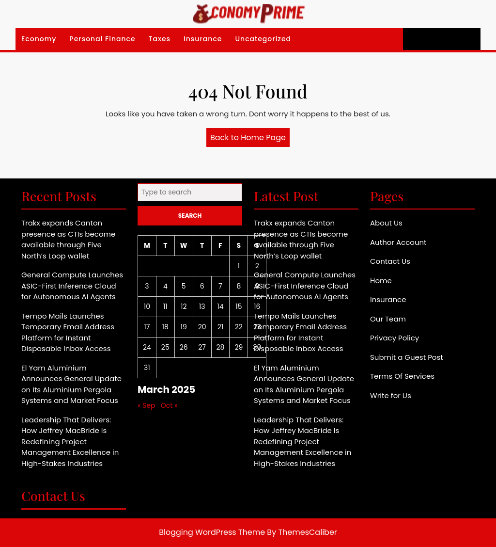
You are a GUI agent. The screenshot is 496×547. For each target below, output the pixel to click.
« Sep (146, 405)
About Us (386, 223)
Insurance (203, 39)
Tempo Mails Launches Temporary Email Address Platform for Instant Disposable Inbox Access (67, 332)
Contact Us (390, 261)
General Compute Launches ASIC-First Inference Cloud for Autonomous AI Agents (72, 286)
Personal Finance (102, 39)
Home (381, 280)
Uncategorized (263, 39)
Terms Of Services (402, 376)
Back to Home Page (250, 139)
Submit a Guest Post (406, 357)
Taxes (160, 39)
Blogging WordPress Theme (212, 532)
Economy (38, 39)
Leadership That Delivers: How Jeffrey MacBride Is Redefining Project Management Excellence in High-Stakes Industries (70, 441)
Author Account (398, 242)
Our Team (388, 319)
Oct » (169, 405)
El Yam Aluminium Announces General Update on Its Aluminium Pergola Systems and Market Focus (71, 384)
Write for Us (390, 395)
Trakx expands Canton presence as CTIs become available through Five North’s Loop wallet (68, 239)
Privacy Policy (394, 338)
